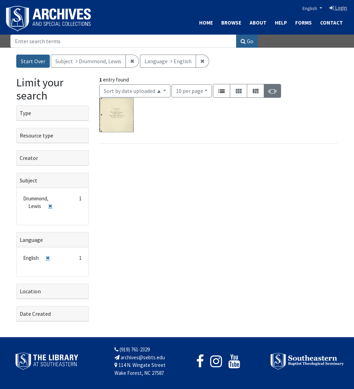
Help (281, 22)
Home (206, 22)
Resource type (36, 135)
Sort (133, 90)
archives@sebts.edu (139, 357)
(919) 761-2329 (132, 349)
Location (30, 291)
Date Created (35, 313)
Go (247, 41)
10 (189, 90)
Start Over (33, 61)
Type (25, 113)
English (310, 8)
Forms (303, 22)
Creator (29, 157)
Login (338, 7)
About (258, 22)
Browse (231, 22)
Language (31, 239)
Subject (28, 180)
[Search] (123, 41)
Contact (331, 22)
